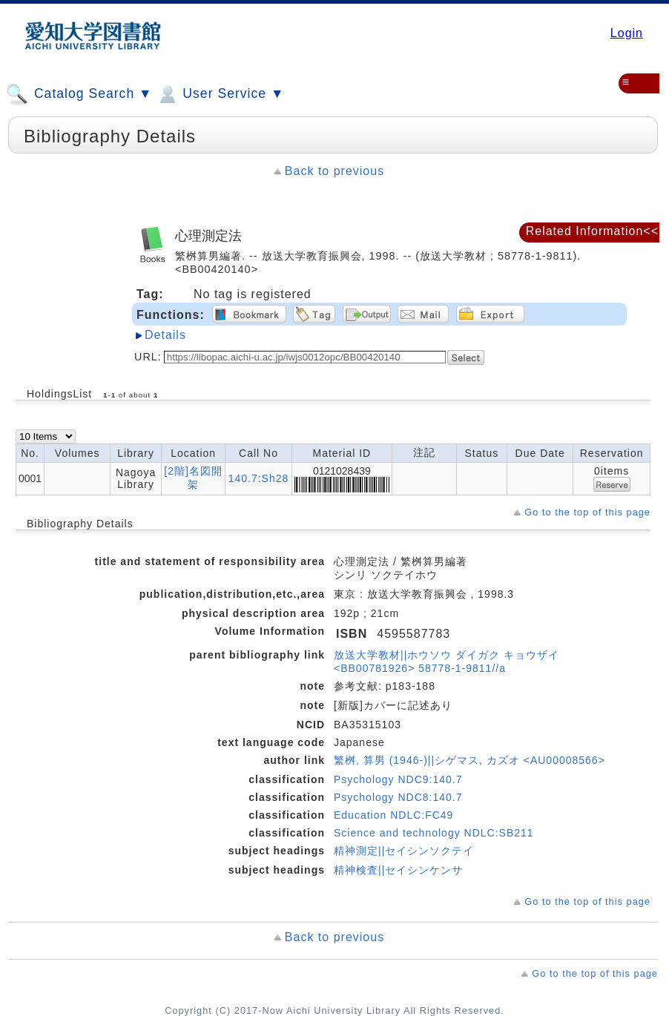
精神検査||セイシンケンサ (398, 870)
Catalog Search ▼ (79, 94)
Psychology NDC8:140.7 (398, 797)
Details (165, 335)
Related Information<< (592, 231)
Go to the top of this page (587, 512)
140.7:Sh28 (258, 478)
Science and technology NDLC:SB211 (434, 833)
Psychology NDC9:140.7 (398, 779)
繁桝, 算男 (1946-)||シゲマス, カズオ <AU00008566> (469, 760)
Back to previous (334, 171)
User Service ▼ (220, 94)
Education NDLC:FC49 (393, 815)
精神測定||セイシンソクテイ (404, 851)
